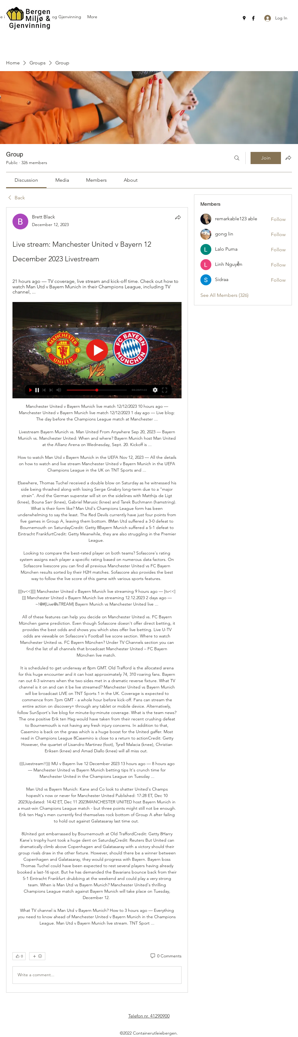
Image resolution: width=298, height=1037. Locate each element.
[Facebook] (253, 18)
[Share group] (288, 157)
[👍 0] (19, 956)
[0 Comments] (166, 956)
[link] (26, 180)
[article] (97, 599)
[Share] (178, 217)
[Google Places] (244, 18)
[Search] (237, 158)
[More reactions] (37, 956)
